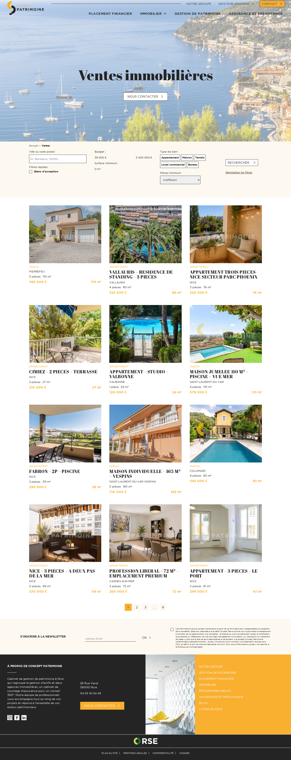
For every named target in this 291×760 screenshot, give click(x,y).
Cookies (184, 753)
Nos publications (234, 8)
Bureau (192, 164)
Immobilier (151, 18)
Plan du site (110, 753)
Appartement (169, 157)
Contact (269, 8)
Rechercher (239, 162)
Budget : (100, 151)
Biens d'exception (46, 171)
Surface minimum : (106, 163)
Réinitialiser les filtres (239, 172)
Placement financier (110, 18)
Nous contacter (143, 96)
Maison (186, 157)
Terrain (199, 157)
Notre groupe (198, 8)
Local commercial (172, 164)
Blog (203, 703)
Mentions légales (135, 753)
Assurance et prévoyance (256, 18)
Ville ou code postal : (42, 151)
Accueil (33, 145)
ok (144, 637)
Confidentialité (163, 753)
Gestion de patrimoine (198, 18)
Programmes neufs (215, 690)
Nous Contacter (99, 705)
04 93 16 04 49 (90, 693)
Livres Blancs (210, 709)
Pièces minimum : (171, 172)
